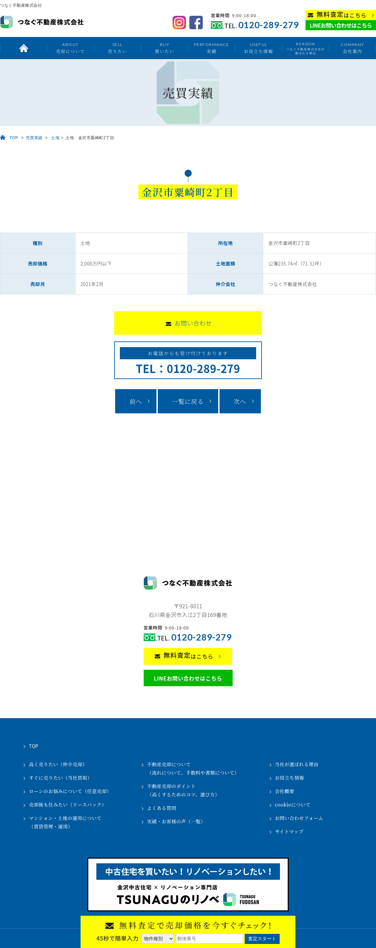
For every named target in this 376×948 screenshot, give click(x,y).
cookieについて (293, 804)
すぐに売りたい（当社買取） (60, 777)
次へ (240, 401)
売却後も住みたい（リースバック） (67, 804)
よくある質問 (161, 808)
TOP (13, 137)
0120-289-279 (268, 25)
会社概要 (284, 791)
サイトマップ (289, 831)
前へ (135, 401)
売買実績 (34, 137)
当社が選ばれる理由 (297, 764)
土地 (55, 137)
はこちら (342, 14)
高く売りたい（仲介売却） (58, 764)
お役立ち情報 (258, 47)
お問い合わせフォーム (299, 818)
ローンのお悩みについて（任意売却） (70, 791)
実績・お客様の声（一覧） (176, 821)
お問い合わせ (193, 323)
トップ (23, 48)
